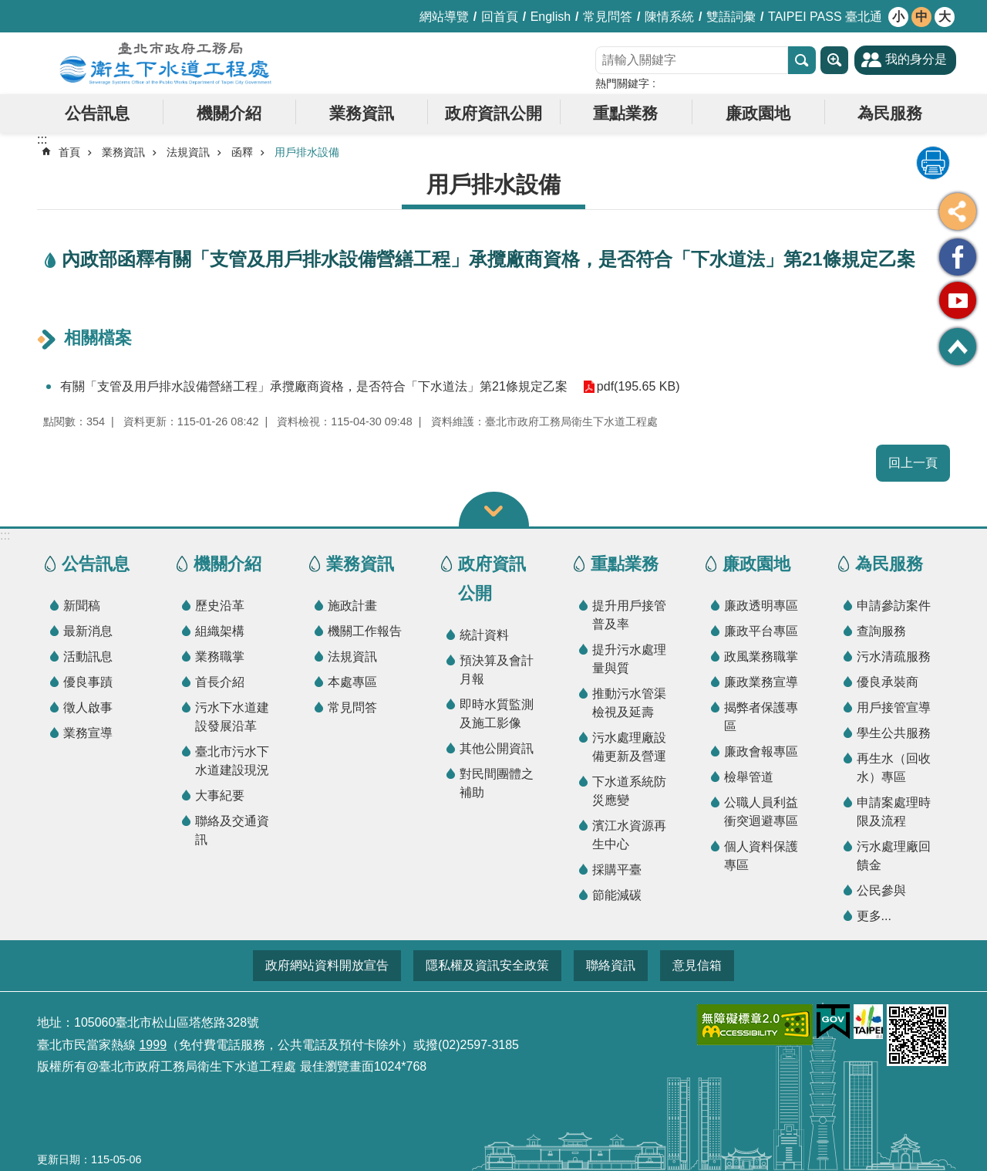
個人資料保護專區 (761, 855)
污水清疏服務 (894, 656)
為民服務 (889, 113)
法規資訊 (188, 152)
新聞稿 (81, 605)
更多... (874, 915)
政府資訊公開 (493, 113)
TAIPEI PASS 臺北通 (825, 16)
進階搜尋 (834, 60)
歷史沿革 (219, 605)
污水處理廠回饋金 (894, 855)
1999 (153, 1044)
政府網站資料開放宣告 (327, 965)
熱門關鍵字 (622, 83)
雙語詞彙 (731, 16)
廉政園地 (758, 113)
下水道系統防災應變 (629, 791)
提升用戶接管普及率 (629, 615)
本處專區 (352, 682)
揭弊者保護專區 (761, 717)
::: (5, 535)
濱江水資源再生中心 (629, 835)
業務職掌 (219, 656)
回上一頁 (913, 462)
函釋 (242, 152)
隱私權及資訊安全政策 (487, 965)
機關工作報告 (365, 631)
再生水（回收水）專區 (894, 767)
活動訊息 (88, 656)
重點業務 (625, 113)
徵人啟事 (88, 707)
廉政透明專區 (761, 605)
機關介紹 (229, 113)
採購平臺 (617, 869)
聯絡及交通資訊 (232, 830)
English (551, 16)
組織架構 (219, 631)
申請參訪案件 (894, 605)
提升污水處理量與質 (629, 659)
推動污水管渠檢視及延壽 (629, 703)
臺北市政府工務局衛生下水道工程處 (166, 63)
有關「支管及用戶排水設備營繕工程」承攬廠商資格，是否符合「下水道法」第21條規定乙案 (314, 386)
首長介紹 (219, 682)
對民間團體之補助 (497, 783)
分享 (957, 211)
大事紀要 (219, 795)
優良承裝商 (887, 682)
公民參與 (881, 890)
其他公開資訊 (497, 748)
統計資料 (484, 634)
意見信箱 (697, 965)
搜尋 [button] (802, 60)
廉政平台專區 (761, 631)
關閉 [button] (494, 509)
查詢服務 (881, 631)
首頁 (69, 152)
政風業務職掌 (761, 656)
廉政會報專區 (761, 751)
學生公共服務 (894, 732)
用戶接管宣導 (894, 707)
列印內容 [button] (933, 163)
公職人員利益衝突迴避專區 (761, 811)
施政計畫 (352, 605)
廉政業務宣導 (761, 682)
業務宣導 (88, 732)
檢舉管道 (748, 776)
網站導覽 (444, 16)
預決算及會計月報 (497, 669)
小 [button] (898, 16)
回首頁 (499, 16)
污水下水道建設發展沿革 (232, 717)
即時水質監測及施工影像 (497, 713)
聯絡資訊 (610, 965)
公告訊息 (97, 113)
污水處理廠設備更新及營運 (629, 747)
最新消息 (88, 631)
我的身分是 (916, 59)
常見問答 (607, 16)
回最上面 (957, 346)
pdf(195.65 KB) (638, 386)
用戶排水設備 (307, 152)
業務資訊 (361, 113)
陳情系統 (669, 16)
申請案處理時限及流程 (894, 811)
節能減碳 (617, 895)
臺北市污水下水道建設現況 (232, 761)
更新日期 (58, 1159)
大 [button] (944, 16)
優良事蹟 (88, 682)
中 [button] (921, 16)
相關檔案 (98, 337)
